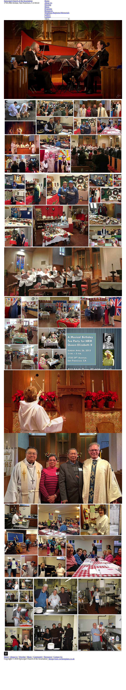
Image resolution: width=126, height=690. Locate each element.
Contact (91, 16)
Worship (73, 12)
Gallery (82, 16)
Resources (99, 12)
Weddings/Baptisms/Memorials (65, 16)
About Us (63, 12)
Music (80, 12)
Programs (88, 12)
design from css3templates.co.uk (87, 683)
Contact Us (90, 678)
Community (69, 678)
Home (55, 12)
